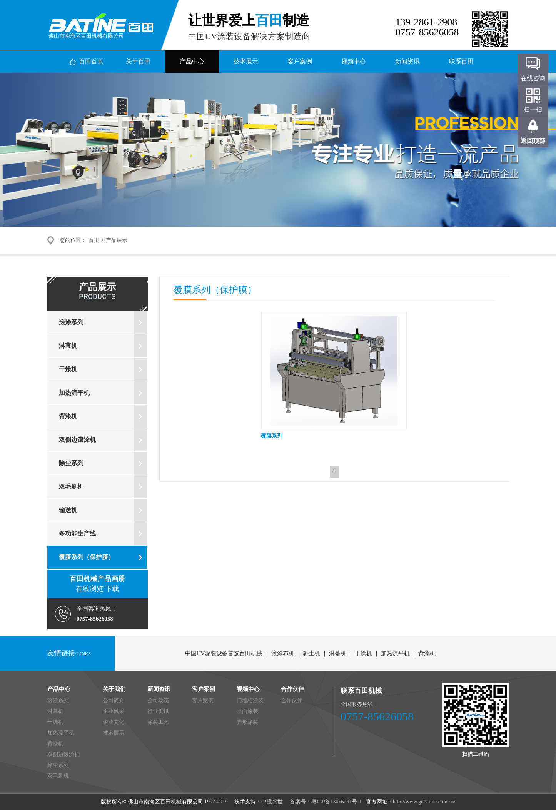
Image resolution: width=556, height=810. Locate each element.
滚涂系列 (103, 322)
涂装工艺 (158, 722)
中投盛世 (272, 802)
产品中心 (192, 61)
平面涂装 (247, 711)
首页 (93, 240)
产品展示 (116, 240)
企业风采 (113, 711)
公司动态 (158, 700)
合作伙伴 (291, 700)
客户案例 (299, 61)
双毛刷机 (103, 486)
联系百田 (461, 61)
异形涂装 (247, 722)
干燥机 (103, 369)
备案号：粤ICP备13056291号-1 (325, 802)
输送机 (103, 510)
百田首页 (91, 61)
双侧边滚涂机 (103, 439)
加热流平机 (103, 392)
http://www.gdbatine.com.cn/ (424, 802)
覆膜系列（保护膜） (103, 557)
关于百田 (138, 61)
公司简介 (113, 700)
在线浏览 (90, 589)
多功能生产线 (103, 533)
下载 (111, 589)
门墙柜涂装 (250, 700)
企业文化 (113, 722)
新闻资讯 (407, 61)
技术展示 (246, 61)
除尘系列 (103, 463)
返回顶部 (533, 140)
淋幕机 (103, 345)
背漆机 (103, 416)
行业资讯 (158, 711)
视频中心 (353, 61)
